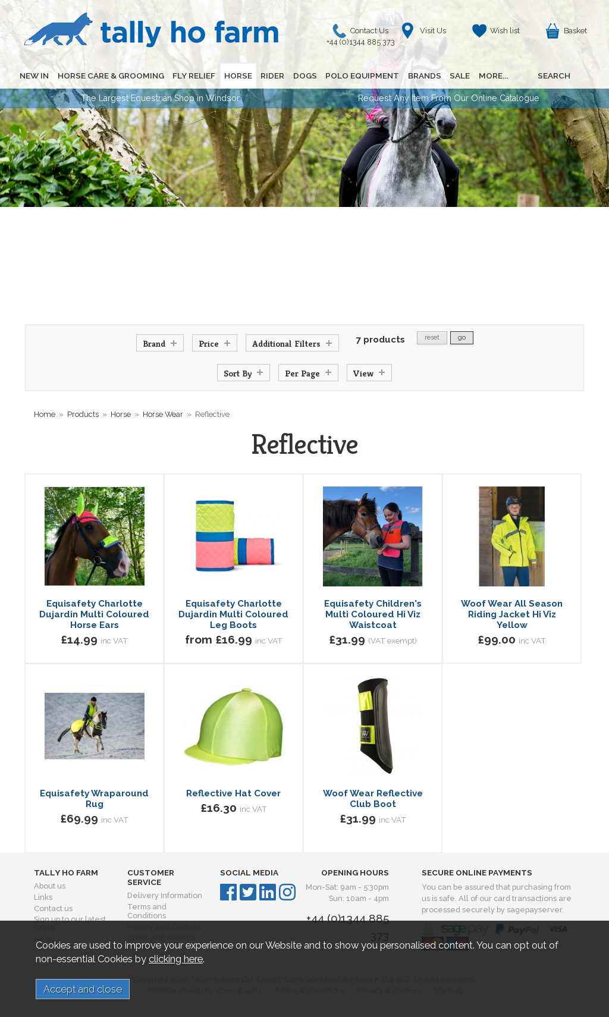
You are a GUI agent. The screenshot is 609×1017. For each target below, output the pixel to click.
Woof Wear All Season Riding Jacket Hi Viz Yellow (512, 614)
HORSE (237, 75)
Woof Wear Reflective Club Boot (373, 798)
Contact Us (363, 33)
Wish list (505, 30)
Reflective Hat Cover (233, 793)
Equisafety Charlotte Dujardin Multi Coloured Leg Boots (233, 614)
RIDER (271, 75)
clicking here (176, 959)
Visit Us (433, 30)
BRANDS (422, 75)
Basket (575, 30)
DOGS (303, 75)
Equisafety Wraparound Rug (94, 798)
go (462, 337)
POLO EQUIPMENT (360, 75)
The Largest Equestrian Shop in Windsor (160, 98)
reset (432, 337)
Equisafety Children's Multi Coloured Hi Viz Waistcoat (373, 614)
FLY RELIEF (193, 75)
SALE (457, 75)
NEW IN (34, 75)
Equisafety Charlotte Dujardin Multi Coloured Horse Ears (94, 614)
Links (43, 897)
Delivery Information (164, 895)
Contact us (53, 908)
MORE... (490, 75)
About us (49, 885)
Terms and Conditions (147, 911)
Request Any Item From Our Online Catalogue (448, 98)
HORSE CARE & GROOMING (110, 75)
